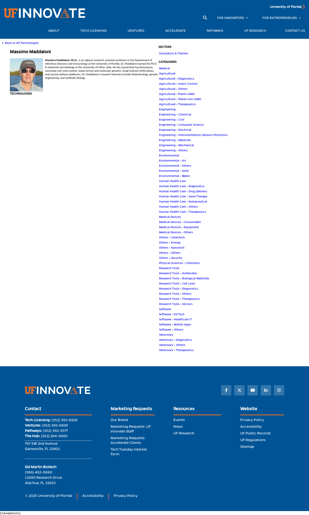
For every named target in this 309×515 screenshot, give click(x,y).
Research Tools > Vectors (176, 304)
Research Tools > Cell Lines (177, 283)
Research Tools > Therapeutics (179, 299)
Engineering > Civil (171, 119)
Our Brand (119, 419)
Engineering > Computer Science (181, 124)
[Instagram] (279, 390)
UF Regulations (253, 439)
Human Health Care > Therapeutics (182, 212)
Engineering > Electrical (175, 130)
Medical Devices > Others (176, 232)
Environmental (169, 155)
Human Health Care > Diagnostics (182, 186)
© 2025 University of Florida (48, 495)
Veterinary (166, 335)
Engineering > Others (173, 150)
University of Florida (286, 7)
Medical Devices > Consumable (180, 222)
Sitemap (247, 446)
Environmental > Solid (174, 171)
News (178, 426)
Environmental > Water (174, 176)
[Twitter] (239, 390)
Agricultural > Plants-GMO (177, 94)
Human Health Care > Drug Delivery (183, 191)
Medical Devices (170, 217)
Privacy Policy (252, 419)
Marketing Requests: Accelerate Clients (128, 440)
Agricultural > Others (173, 89)
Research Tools (169, 268)
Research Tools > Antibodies (178, 273)
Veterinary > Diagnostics (175, 340)
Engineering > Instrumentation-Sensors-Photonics (193, 135)
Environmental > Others (175, 165)
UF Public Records (255, 433)
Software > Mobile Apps (175, 324)
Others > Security (170, 258)
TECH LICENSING (94, 30)
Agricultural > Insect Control (178, 84)
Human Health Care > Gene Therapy (183, 196)
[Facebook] (226, 390)
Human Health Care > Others (178, 206)
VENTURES (137, 30)
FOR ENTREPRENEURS (279, 18)
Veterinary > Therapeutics (176, 350)
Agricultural (167, 73)
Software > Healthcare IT (175, 319)
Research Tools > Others (175, 294)
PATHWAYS (216, 30)
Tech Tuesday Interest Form (129, 451)
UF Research (183, 433)
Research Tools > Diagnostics (178, 288)
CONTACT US (295, 30)
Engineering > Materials (175, 140)
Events (179, 419)
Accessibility (251, 426)
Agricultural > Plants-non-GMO (180, 99)
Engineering (167, 109)
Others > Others (169, 253)
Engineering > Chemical (175, 114)
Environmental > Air (172, 160)
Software (165, 309)
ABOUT (54, 30)
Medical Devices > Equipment (179, 227)
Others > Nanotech (171, 247)
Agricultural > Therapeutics (177, 104)
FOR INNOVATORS (230, 18)
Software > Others (171, 329)
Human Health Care (172, 181)
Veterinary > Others (172, 345)
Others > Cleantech (172, 237)
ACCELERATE (176, 30)
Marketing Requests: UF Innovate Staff (131, 428)
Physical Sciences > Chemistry (179, 263)
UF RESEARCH (255, 30)
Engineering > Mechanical (176, 145)
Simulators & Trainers (173, 53)
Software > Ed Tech (171, 314)
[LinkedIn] (266, 390)
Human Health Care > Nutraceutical (183, 201)
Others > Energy (170, 242)
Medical (164, 68)
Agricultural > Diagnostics (176, 78)
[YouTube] (253, 390)
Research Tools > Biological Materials (184, 278)
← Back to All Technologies (20, 43)
